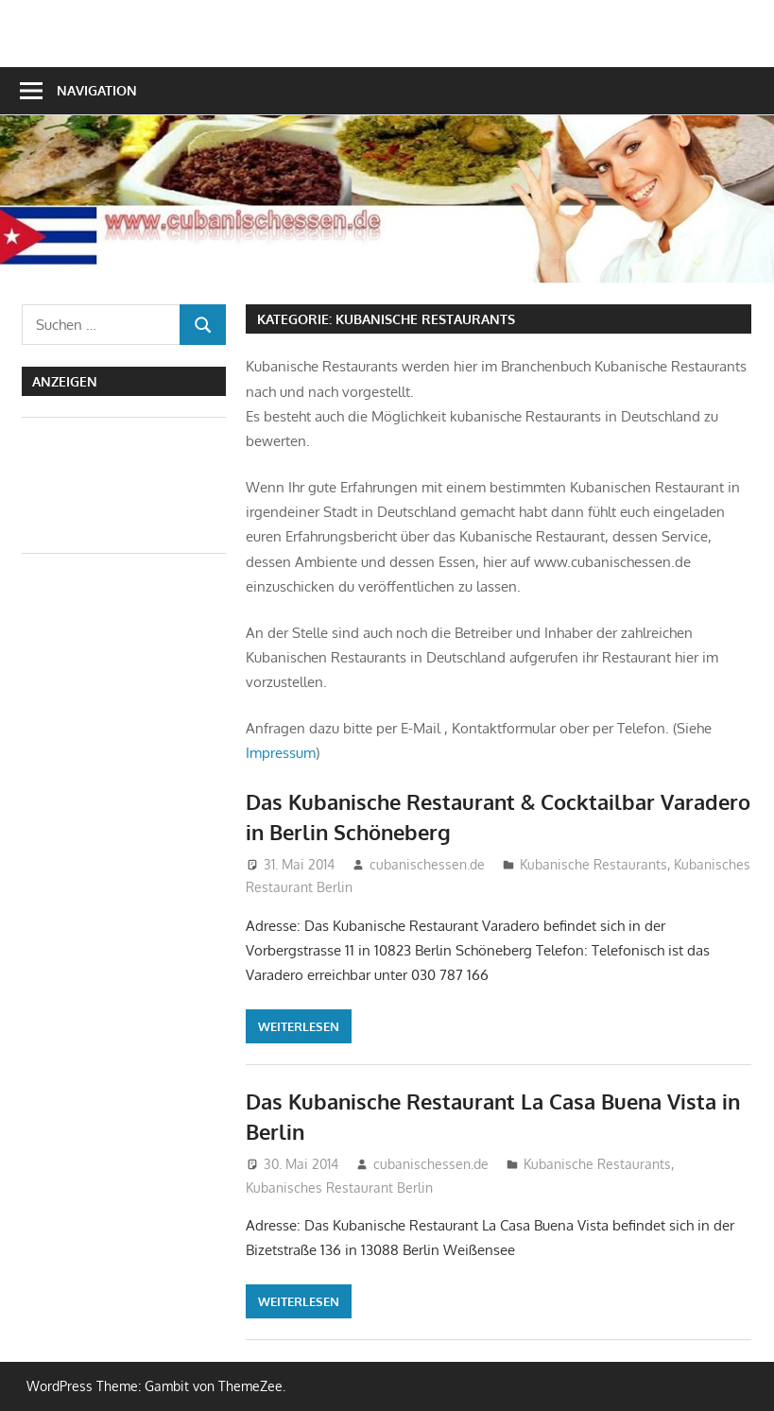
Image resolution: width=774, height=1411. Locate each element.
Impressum (281, 753)
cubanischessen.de (427, 864)
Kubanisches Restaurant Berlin (339, 1187)
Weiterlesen (298, 1026)
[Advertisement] (97, 482)
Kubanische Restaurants (593, 864)
